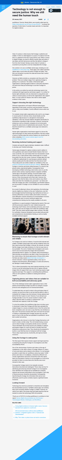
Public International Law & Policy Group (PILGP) (26, 24)
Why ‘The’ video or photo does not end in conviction (30, 417)
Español (53, 6)
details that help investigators (36, 258)
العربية (48, 6)
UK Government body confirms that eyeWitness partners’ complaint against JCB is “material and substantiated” (29, 412)
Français (58, 6)
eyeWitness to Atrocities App (20, 69)
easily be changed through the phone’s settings (26, 164)
